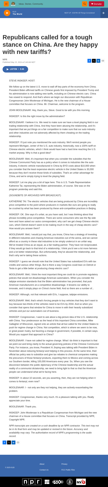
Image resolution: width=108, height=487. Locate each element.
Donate (98, 4)
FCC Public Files (68, 470)
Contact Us (44, 470)
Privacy (64, 464)
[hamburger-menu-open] (6, 3)
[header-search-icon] (84, 3)
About (42, 464)
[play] (7, 12)
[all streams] (104, 13)
